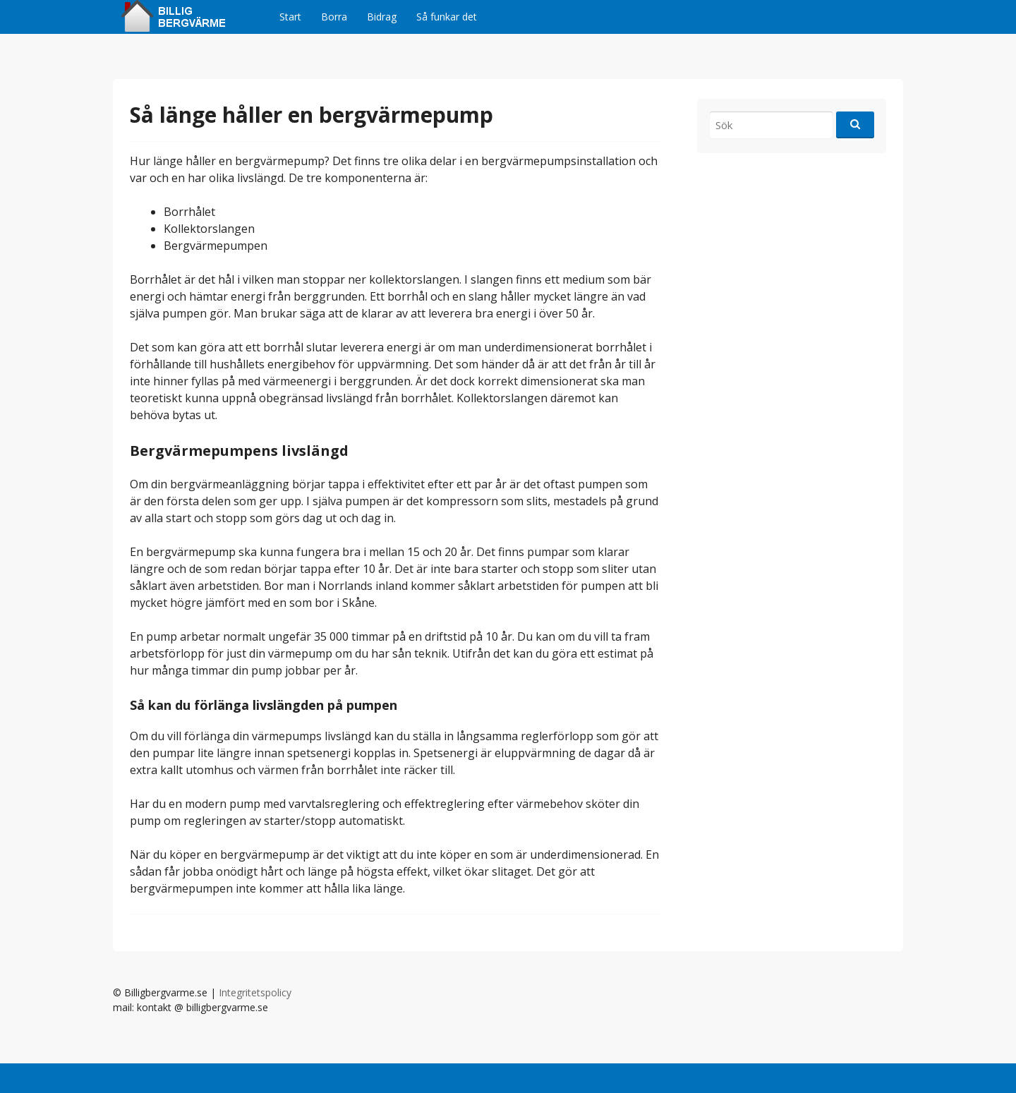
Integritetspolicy (255, 992)
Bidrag (382, 16)
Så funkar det (446, 16)
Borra (334, 16)
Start (290, 16)
